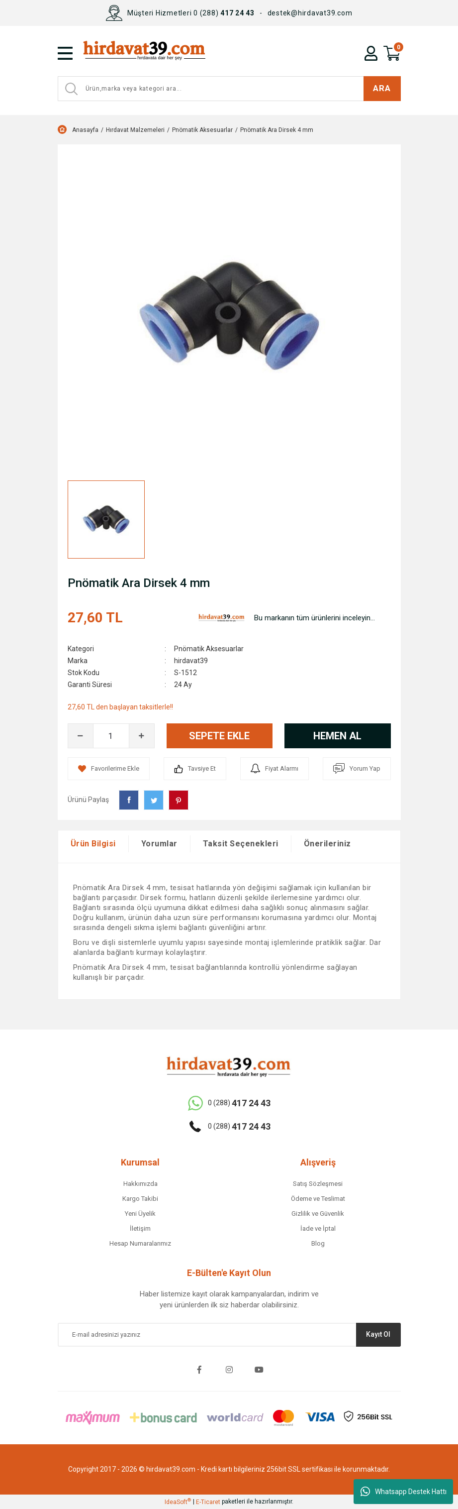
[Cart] (391, 53)
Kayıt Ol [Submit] (378, 1334)
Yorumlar (159, 843)
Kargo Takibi (140, 1198)
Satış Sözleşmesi (318, 1183)
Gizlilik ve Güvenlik (317, 1213)
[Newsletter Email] (229, 1335)
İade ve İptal (318, 1228)
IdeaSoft (178, 1502)
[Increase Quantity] (141, 736)
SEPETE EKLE (219, 736)
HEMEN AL (337, 736)
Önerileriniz (327, 843)
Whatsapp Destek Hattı (404, 1491)
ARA (381, 88)
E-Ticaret (208, 1502)
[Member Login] (371, 53)
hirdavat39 (191, 661)
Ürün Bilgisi (93, 843)
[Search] (229, 88)
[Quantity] (111, 736)
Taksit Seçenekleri (240, 843)
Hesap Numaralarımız (140, 1243)
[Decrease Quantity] (80, 736)
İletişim (140, 1228)
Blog (318, 1243)
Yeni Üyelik (140, 1213)
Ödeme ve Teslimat (318, 1198)
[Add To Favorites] (109, 768)
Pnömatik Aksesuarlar (209, 649)
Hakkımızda (140, 1183)
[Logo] (168, 53)
